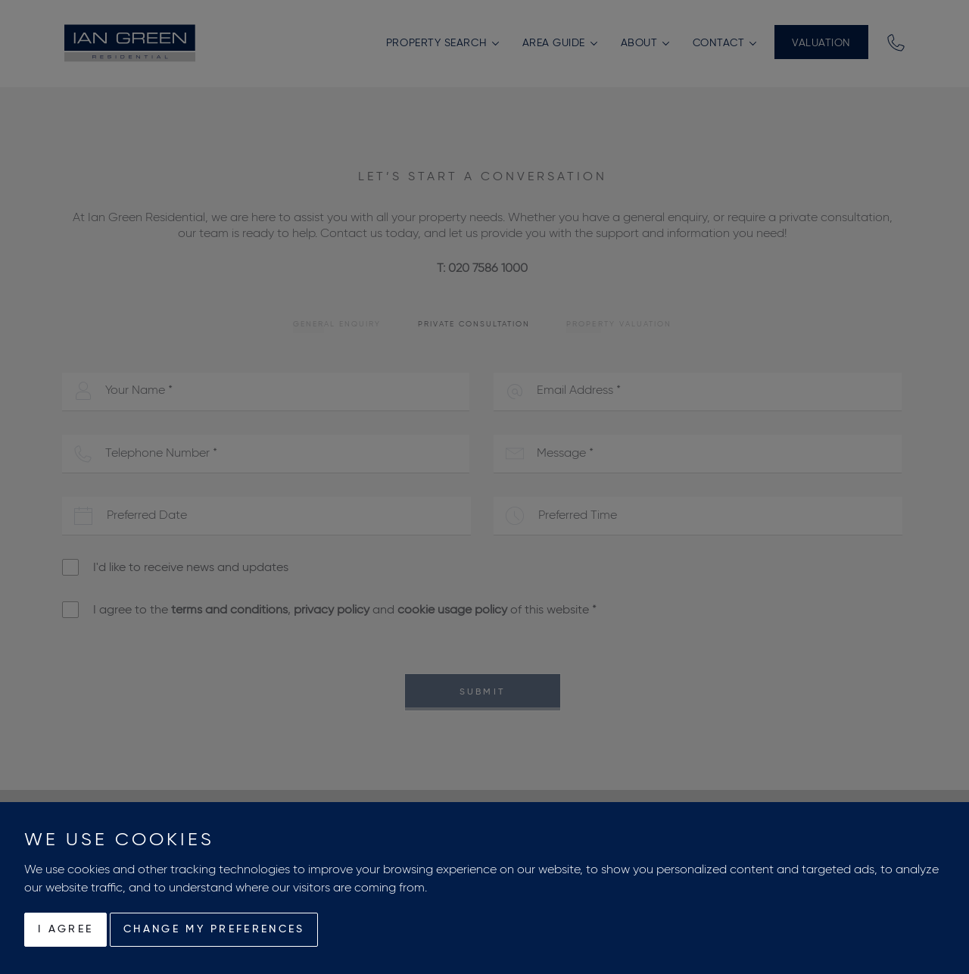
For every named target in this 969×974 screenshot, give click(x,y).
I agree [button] (65, 929)
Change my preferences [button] (213, 929)
